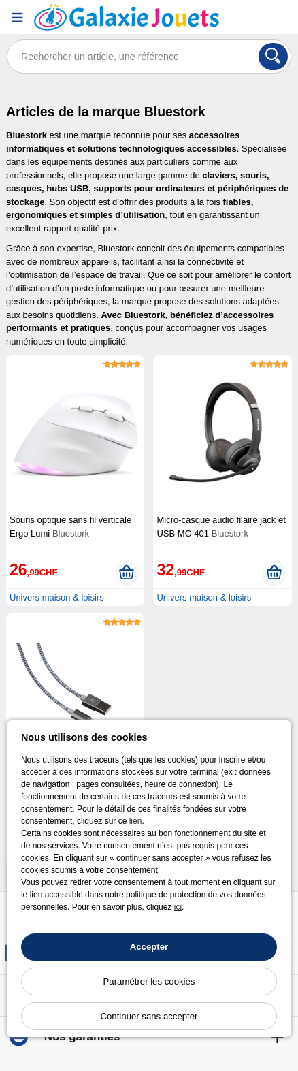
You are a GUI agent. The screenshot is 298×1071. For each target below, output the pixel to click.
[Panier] (281, 17)
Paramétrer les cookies (149, 981)
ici (178, 907)
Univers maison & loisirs (57, 597)
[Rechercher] (273, 56)
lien (135, 821)
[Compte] (247, 17)
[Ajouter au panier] (126, 573)
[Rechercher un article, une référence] (149, 56)
